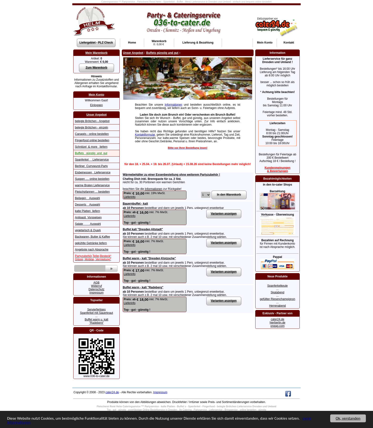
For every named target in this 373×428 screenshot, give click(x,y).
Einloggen (96, 105)
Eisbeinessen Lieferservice (92, 172)
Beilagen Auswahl (87, 198)
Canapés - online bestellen (92, 134)
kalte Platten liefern (87, 211)
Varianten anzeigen (224, 213)
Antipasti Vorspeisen (88, 217)
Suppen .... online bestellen (92, 179)
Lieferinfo (129, 197)
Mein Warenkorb (96, 52)
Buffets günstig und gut (91, 153)
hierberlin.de (277, 322)
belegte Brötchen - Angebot (92, 121)
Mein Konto (96, 94)
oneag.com (277, 326)
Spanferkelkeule (277, 285)
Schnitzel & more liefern (91, 146)
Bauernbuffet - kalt (135, 203)
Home (132, 42)
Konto (264, 42)
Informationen (173, 104)
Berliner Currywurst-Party (91, 166)
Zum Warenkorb (96, 67)
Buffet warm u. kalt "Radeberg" (96, 321)
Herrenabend (277, 305)
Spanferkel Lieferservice (92, 159)
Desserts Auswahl (87, 204)
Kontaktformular (145, 134)
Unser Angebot (96, 114)
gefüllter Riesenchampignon (277, 299)
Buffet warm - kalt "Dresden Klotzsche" (149, 258)
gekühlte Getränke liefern (91, 243)
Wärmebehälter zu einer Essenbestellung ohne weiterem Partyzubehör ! (171, 174)
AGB (96, 282)
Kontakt (289, 42)
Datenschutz (96, 289)
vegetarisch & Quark (88, 230)
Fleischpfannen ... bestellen (92, 191)
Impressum (96, 292)
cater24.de (277, 319)
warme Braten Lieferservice (92, 185)
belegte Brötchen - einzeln (91, 127)
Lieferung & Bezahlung (198, 42)
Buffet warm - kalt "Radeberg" (143, 287)
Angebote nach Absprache (91, 249)
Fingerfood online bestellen (92, 140)
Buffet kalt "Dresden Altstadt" (143, 229)
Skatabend (277, 292)
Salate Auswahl (88, 224)
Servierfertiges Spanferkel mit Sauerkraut (96, 311)
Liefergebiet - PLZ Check (96, 42)
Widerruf (96, 286)
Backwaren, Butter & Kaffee (92, 236)
